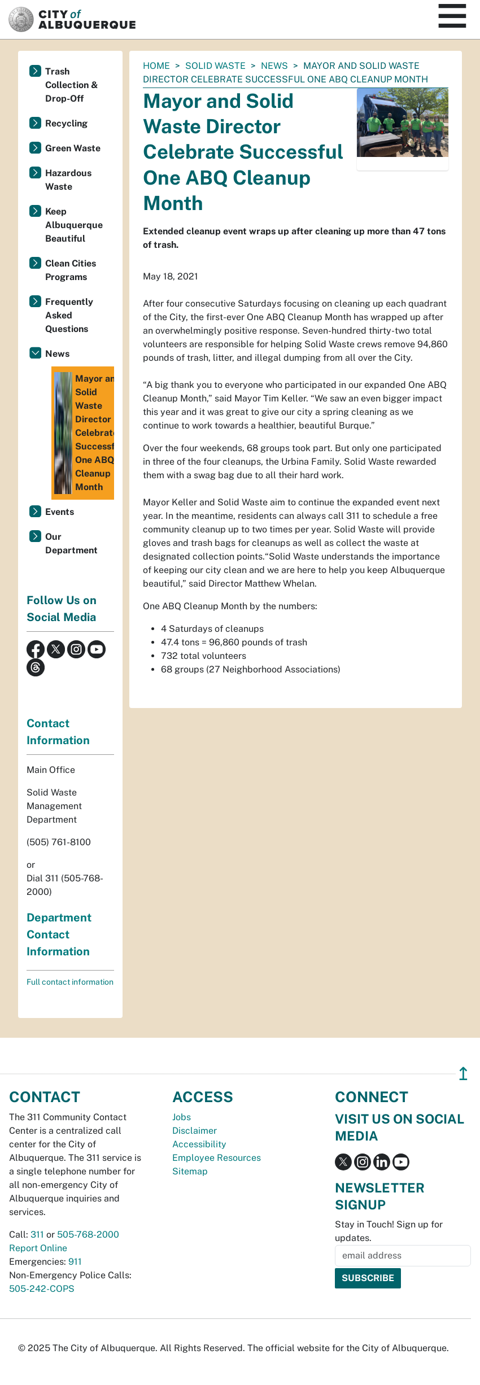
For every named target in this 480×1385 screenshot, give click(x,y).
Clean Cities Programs (70, 270)
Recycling (66, 123)
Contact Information (58, 731)
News (274, 65)
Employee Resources (216, 1157)
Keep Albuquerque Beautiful (74, 225)
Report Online (38, 1248)
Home (156, 65)
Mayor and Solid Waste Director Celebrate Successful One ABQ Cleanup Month (84, 433)
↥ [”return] (463, 1073)
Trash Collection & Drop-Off (71, 85)
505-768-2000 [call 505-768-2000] (88, 1234)
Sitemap (190, 1171)
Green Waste (73, 148)
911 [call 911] (75, 1261)
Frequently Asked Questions (69, 315)
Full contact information (70, 981)
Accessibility (199, 1144)
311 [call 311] (37, 1234)
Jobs (181, 1117)
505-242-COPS (42, 1288)
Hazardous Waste (68, 180)
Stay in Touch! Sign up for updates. (389, 1231)
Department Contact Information (59, 934)
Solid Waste (215, 65)
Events (59, 511)
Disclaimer (194, 1130)
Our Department (71, 543)
